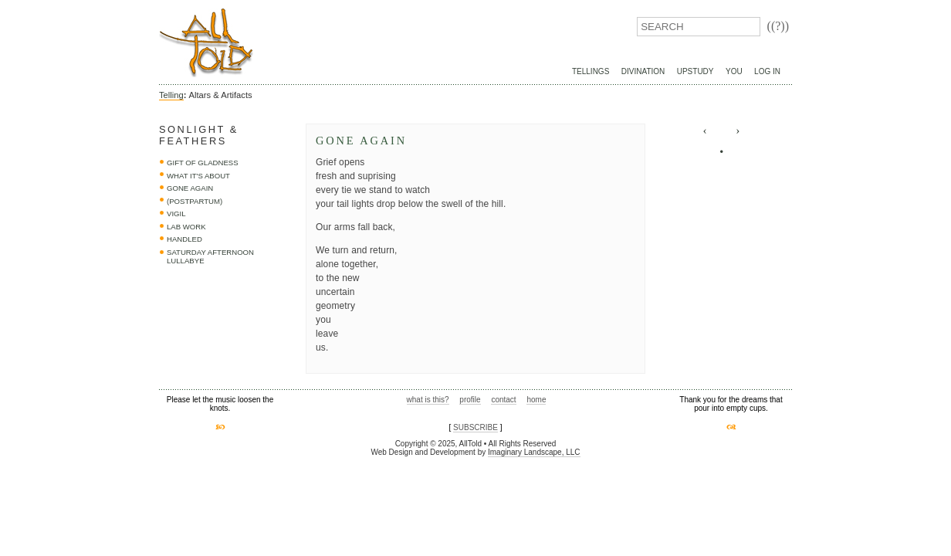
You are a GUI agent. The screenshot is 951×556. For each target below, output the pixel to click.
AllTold (206, 42)
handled (184, 239)
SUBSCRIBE (475, 427)
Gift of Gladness (203, 162)
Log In (767, 71)
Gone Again (190, 188)
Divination (643, 71)
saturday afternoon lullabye (210, 257)
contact (503, 399)
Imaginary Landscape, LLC (534, 452)
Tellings (590, 71)
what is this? (428, 399)
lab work (186, 226)
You (734, 71)
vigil (176, 213)
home (536, 399)
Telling (171, 95)
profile (469, 399)
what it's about (198, 175)
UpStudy (695, 71)
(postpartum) (194, 201)
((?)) (778, 25)
